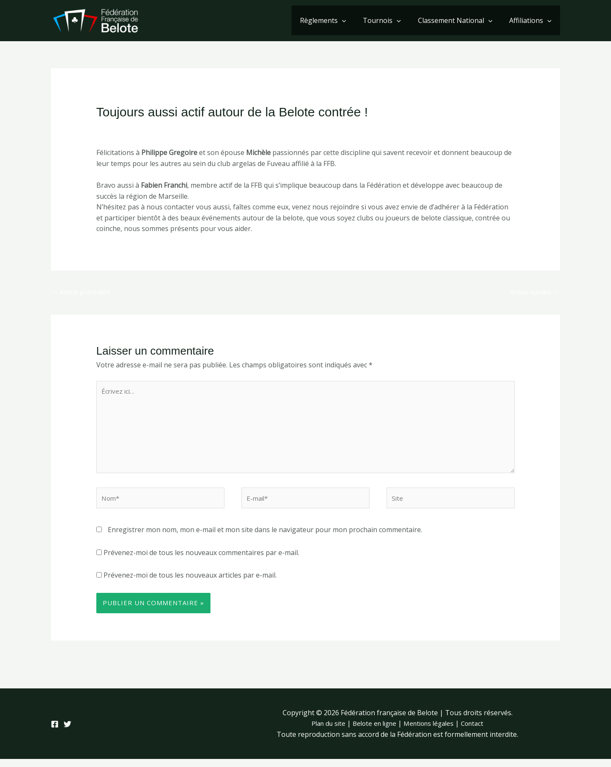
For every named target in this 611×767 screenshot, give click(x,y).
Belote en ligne (373, 731)
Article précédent (83, 292)
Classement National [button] (460, 20)
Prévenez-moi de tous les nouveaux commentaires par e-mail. (201, 560)
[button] (354, 20)
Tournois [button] (390, 20)
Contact (478, 731)
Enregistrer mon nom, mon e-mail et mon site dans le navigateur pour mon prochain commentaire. (265, 537)
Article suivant (532, 292)
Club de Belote (202, 128)
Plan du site (323, 731)
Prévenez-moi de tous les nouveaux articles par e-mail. (190, 583)
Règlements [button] (335, 20)
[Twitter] (72, 732)
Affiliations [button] (532, 20)
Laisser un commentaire (134, 128)
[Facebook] (55, 732)
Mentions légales (431, 731)
